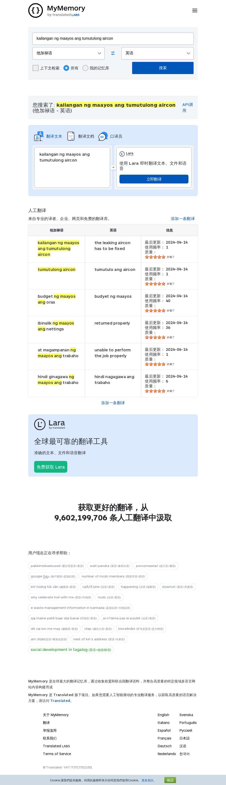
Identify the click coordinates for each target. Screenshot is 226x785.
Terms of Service (57, 754)
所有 (71, 68)
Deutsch (165, 746)
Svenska (186, 715)
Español (164, 730)
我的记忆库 (95, 68)
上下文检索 (46, 68)
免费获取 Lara (51, 466)
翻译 (46, 722)
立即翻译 (154, 179)
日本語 (184, 738)
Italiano (164, 722)
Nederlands (167, 754)
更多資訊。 (149, 780)
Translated (60, 701)
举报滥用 (50, 730)
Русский (185, 730)
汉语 (182, 746)
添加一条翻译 (183, 218)
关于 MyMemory (56, 715)
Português (188, 722)
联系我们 (50, 738)
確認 (170, 780)
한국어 (184, 754)
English (163, 715)
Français (164, 738)
